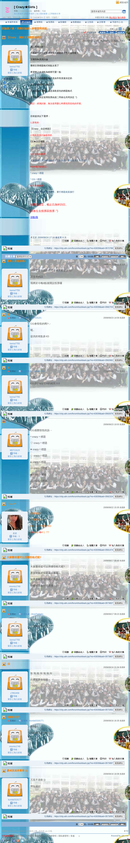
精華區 (38, 22)
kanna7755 (15, 67)
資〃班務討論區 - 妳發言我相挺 (29, 28)
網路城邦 (124, 2)
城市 (9, 17)
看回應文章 (90, 32)
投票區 (50, 22)
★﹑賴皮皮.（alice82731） (33, 371)
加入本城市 (18, 14)
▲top (126, 831)
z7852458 (14, 693)
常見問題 (30, 836)
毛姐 (44, 11)
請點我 (34, 217)
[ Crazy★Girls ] (25, 7)
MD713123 (15, 450)
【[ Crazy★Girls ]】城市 (40, 17)
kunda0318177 (14, 800)
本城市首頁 (11, 22)
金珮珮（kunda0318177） (33, 721)
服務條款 (40, 836)
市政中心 (116, 22)
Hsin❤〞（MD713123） (32, 318)
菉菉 (8, 87)
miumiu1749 (14, 586)
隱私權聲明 (63, 836)
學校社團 (16, 17)
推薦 (122, 41)
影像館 (62, 22)
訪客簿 (101, 22)
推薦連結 (76, 22)
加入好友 (18, 73)
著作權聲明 (51, 836)
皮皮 (15, 533)
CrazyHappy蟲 (26, 11)
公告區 (89, 22)
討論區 (26, 22)
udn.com (124, 836)
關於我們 (20, 836)
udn (4, 17)
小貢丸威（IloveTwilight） (33, 614)
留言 (10, 73)
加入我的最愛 (41, 14)
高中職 (25, 17)
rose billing (11, 83)
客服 (73, 836)
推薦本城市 (29, 14)
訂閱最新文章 (54, 14)
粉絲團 (7, 840)
